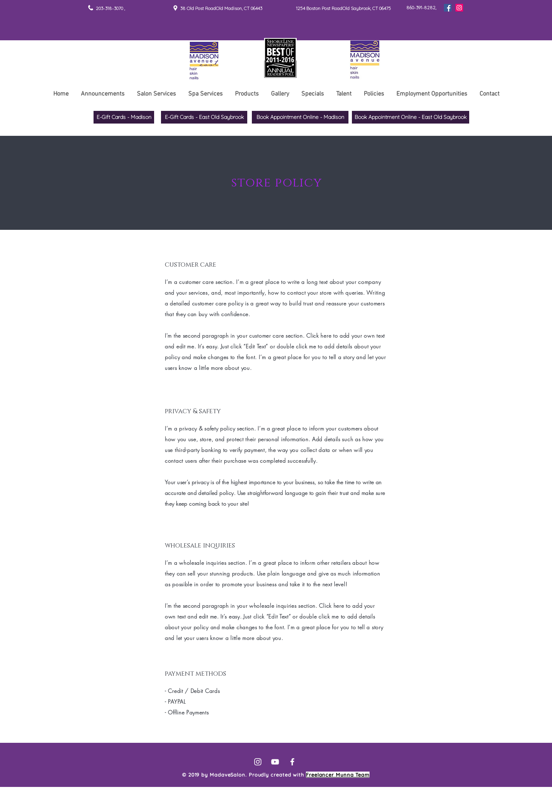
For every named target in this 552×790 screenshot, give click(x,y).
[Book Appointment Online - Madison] (300, 117)
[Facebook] (448, 8)
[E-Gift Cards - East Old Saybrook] (204, 117)
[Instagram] (459, 8)
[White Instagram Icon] (258, 762)
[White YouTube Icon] (275, 762)
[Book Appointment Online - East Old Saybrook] (410, 117)
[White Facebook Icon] (292, 762)
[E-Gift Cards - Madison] (124, 117)
